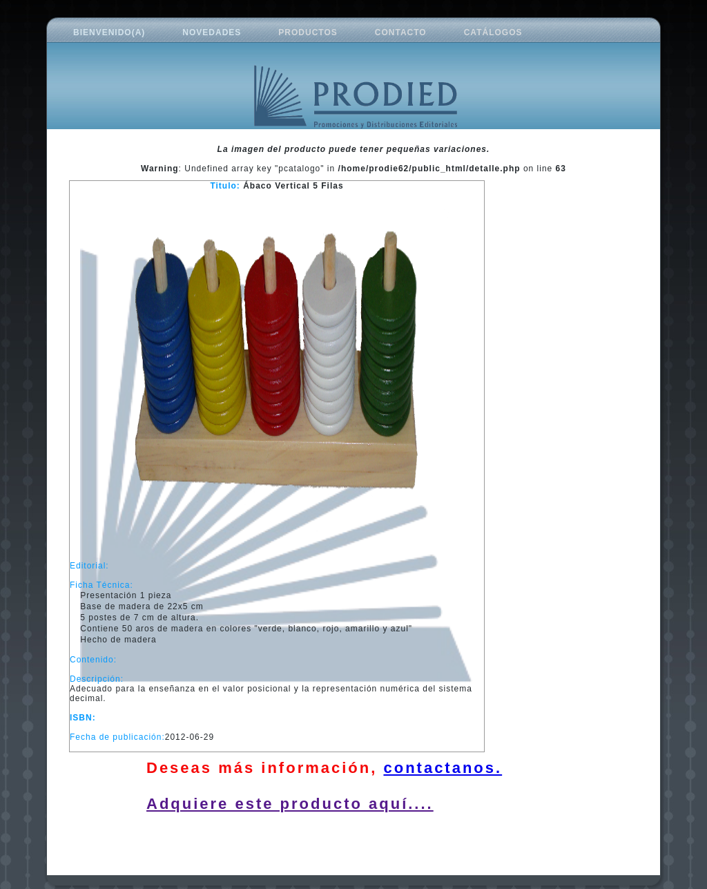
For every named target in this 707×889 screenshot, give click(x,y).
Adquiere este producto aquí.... (290, 803)
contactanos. (442, 767)
